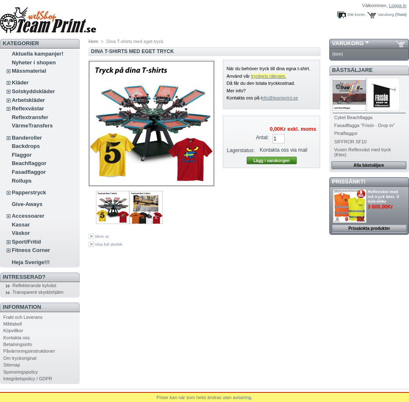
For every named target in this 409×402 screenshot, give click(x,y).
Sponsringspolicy (20, 371)
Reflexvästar (28, 108)
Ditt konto (356, 14)
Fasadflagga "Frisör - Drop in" (364, 125)
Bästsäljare (352, 70)
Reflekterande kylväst (34, 285)
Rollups (22, 181)
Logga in (397, 5)
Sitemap (11, 364)
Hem (93, 41)
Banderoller (27, 138)
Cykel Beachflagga (353, 117)
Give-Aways (27, 204)
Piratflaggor (346, 133)
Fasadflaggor (29, 172)
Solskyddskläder (33, 91)
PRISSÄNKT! (349, 181)
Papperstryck (29, 192)
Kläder (20, 82)
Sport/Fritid (26, 242)
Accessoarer (28, 216)
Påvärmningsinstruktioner (29, 351)
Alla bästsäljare (368, 165)
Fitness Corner (31, 250)
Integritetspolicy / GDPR (27, 378)
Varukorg (386, 14)
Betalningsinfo (17, 344)
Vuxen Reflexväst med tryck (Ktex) (362, 152)
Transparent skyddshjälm (38, 292)
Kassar (21, 224)
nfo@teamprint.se (280, 97)
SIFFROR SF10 (350, 141)
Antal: (262, 137)
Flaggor (22, 155)
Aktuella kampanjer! (37, 54)
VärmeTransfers (32, 125)
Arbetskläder (28, 100)
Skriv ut (102, 236)
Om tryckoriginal (19, 358)
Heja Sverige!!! (31, 262)
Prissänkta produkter (369, 228)
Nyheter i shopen (34, 62)
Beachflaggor (29, 163)
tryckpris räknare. (268, 76)
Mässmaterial (29, 71)
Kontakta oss (16, 337)
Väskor (21, 233)
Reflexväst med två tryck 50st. (383, 194)
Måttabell (12, 323)
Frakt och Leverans (23, 317)
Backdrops (26, 146)
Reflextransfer (30, 117)
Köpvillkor (13, 330)
